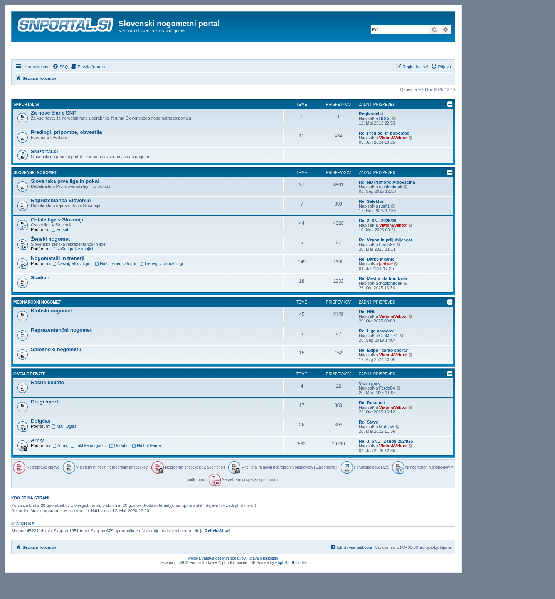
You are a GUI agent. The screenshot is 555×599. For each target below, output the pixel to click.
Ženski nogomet (50, 260)
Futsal (60, 250)
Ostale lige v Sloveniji (57, 240)
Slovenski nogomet (35, 193)
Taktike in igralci (88, 466)
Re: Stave (368, 442)
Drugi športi (45, 422)
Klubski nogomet (51, 331)
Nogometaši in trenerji (57, 279)
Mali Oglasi (64, 447)
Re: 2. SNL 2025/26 (378, 241)
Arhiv (37, 461)
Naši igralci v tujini (71, 284)
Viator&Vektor (393, 158)
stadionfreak (390, 207)
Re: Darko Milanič (376, 280)
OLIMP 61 (388, 356)
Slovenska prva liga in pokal (65, 202)
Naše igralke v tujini (72, 269)
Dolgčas (40, 442)
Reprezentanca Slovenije (61, 221)
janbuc (386, 284)
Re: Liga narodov (376, 351)
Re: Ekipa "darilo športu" (384, 371)
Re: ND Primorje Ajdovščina (387, 203)
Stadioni (41, 298)
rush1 (384, 226)
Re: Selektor (371, 222)
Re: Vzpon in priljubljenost (385, 260)
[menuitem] (60, 87)
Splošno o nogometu (56, 370)
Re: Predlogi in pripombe (384, 154)
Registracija (371, 134)
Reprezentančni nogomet (61, 351)
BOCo (385, 139)
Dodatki (118, 466)
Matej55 (386, 447)
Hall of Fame (146, 466)
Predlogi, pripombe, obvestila (66, 153)
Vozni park (369, 404)
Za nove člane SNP (53, 134)
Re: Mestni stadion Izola (383, 299)
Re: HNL (367, 332)
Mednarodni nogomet (37, 323)
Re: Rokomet (372, 423)
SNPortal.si (26, 125)
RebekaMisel (217, 552)
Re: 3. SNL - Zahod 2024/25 (386, 462)
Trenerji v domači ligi (161, 284)
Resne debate (47, 403)
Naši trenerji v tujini (115, 284)
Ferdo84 (387, 265)
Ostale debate (29, 395)
